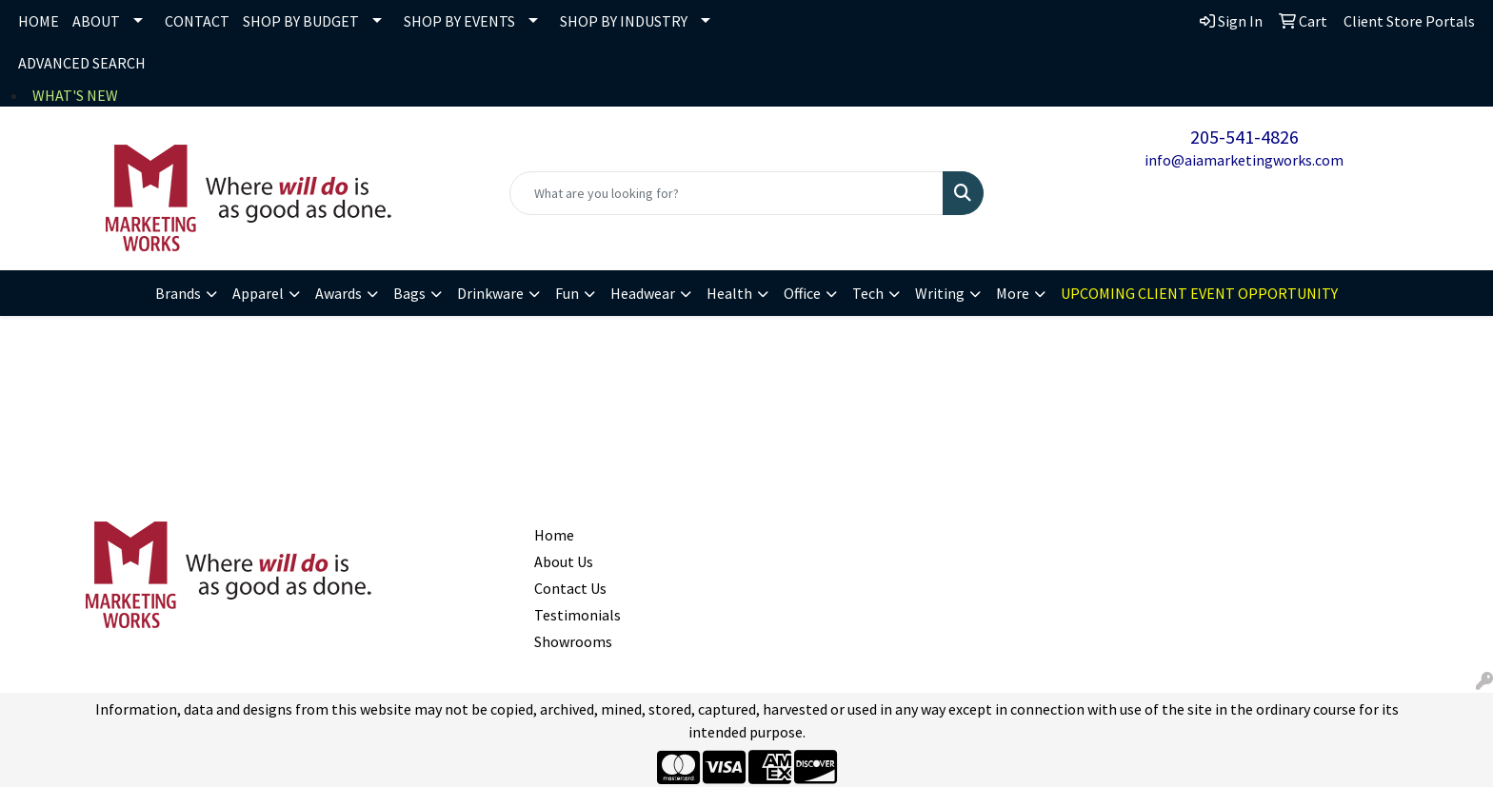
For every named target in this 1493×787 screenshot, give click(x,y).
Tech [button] (868, 293)
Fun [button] (567, 293)
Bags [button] (409, 293)
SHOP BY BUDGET (301, 20)
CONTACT (197, 20)
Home (554, 534)
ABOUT (96, 20)
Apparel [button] (258, 293)
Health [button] (729, 293)
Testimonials (577, 614)
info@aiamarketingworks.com (1244, 159)
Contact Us (570, 588)
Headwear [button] (642, 293)
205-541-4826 (1244, 136)
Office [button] (802, 293)
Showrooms (573, 641)
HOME (38, 20)
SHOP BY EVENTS (459, 20)
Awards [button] (338, 293)
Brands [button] (178, 293)
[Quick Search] (727, 193)
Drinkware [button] (490, 293)
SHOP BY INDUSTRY (623, 20)
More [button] (1012, 293)
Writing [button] (940, 293)
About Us (563, 561)
